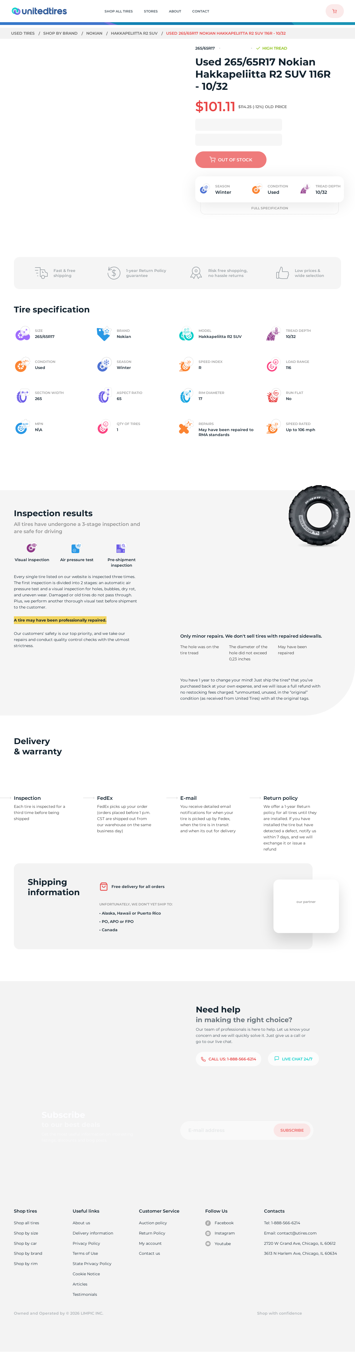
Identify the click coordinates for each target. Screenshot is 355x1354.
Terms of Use (85, 1254)
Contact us (149, 1254)
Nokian (95, 33)
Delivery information (93, 1233)
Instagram (220, 1233)
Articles (80, 1285)
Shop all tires (26, 1222)
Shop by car (25, 1243)
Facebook (220, 1223)
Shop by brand (61, 33)
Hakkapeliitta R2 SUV (135, 33)
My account (150, 1243)
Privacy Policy (86, 1243)
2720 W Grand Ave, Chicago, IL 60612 (300, 1243)
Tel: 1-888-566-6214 (283, 1222)
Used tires (23, 33)
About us (82, 1222)
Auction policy (153, 1222)
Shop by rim (25, 1264)
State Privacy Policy (92, 1264)
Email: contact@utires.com (291, 1233)
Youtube (218, 1244)
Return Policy (152, 1233)
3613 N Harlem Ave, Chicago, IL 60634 (301, 1254)
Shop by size (26, 1233)
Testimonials (85, 1295)
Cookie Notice (86, 1274)
